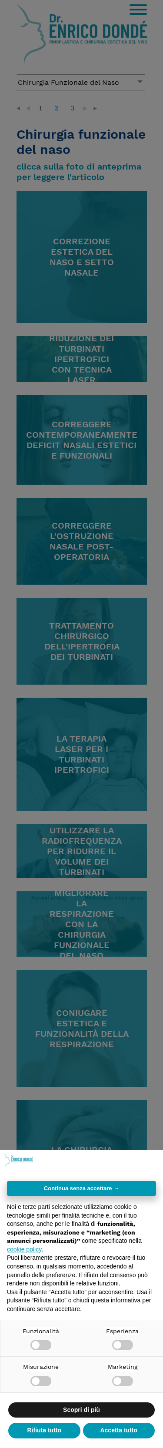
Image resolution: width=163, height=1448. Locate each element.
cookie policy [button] (24, 1249)
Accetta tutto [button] (118, 1430)
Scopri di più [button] (81, 1409)
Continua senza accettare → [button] (81, 1188)
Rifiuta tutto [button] (44, 1430)
